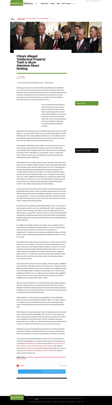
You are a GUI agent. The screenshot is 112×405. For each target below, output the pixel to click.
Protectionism (30, 357)
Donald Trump (46, 357)
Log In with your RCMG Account (50, 371)
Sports (73, 398)
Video (58, 3)
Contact (78, 401)
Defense (44, 398)
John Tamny (21, 76)
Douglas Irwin (38, 357)
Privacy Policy (62, 401)
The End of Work (31, 348)
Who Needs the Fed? (29, 350)
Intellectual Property (59, 357)
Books (81, 398)
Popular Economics (44, 350)
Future (64, 398)
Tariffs (52, 357)
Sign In (87, 1)
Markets (36, 398)
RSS (82, 401)
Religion (60, 398)
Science (56, 398)
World (40, 398)
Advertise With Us (71, 401)
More (74, 3)
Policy (32, 398)
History (77, 398)
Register (62, 371)
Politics (29, 398)
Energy (48, 398)
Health (52, 398)
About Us (56, 401)
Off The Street (66, 3)
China (18, 358)
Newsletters (44, 3)
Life (84, 398)
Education (69, 398)
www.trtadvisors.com (31, 343)
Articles (52, 3)
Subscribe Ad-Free (95, 1)
